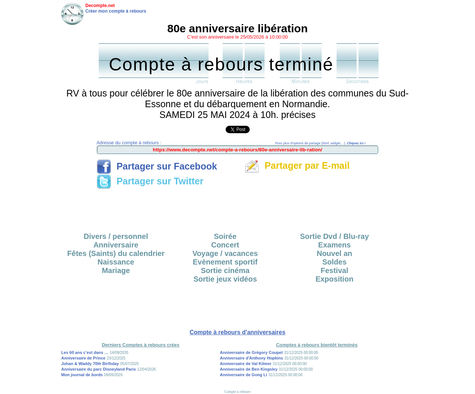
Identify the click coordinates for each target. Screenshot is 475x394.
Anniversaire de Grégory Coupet (251, 352)
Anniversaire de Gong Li (243, 374)
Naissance (116, 262)
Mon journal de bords (82, 374)
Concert (225, 245)
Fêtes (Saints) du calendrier (115, 253)
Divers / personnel (116, 236)
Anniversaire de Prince (83, 358)
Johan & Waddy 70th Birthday (90, 363)
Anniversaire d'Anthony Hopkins (251, 358)
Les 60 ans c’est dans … (84, 352)
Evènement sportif (225, 262)
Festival (334, 270)
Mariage (116, 270)
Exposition (334, 279)
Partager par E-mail (297, 165)
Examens (334, 245)
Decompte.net (100, 5)
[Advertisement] (237, 208)
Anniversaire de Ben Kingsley (249, 369)
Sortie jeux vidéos (225, 279)
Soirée (225, 236)
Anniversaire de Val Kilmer (246, 363)
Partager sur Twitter (149, 181)
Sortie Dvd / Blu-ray (334, 236)
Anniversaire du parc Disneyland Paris (98, 369)
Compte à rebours (237, 392)
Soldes (334, 262)
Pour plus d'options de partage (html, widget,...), (320, 143)
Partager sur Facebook (156, 166)
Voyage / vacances (225, 253)
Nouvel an (334, 253)
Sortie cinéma (225, 270)
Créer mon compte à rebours (115, 11)
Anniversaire (116, 245)
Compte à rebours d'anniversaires (237, 332)
